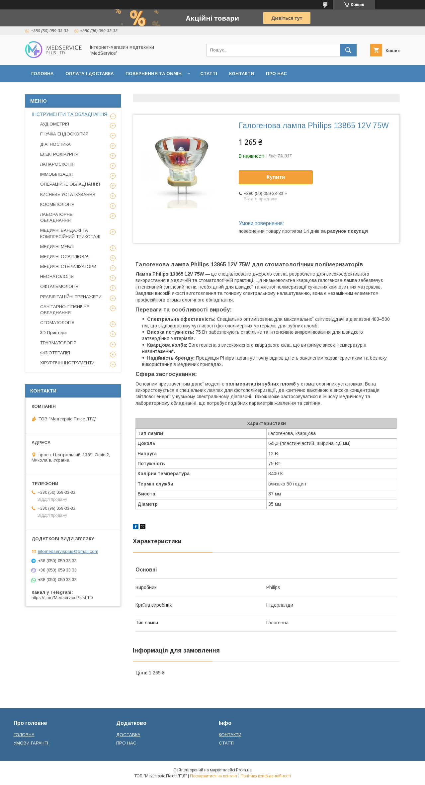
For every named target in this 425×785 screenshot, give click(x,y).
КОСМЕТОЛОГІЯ (57, 204)
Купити (276, 177)
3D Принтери (53, 332)
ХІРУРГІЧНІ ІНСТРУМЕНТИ (67, 362)
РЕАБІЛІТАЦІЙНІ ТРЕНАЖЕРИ (71, 296)
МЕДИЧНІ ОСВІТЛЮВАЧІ (65, 256)
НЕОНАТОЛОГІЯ (57, 276)
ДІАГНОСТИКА (55, 144)
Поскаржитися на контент (213, 776)
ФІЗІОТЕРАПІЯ (55, 352)
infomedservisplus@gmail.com (68, 551)
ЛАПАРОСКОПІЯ (57, 164)
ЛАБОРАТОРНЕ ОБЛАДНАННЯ (56, 217)
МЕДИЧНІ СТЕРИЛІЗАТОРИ (68, 266)
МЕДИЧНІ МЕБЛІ (57, 246)
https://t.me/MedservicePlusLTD (62, 597)
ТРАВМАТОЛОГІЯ (58, 342)
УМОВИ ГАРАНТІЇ (32, 743)
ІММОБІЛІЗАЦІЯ (56, 174)
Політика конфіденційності (265, 776)
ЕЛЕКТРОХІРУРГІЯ (59, 154)
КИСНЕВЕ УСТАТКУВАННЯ (67, 194)
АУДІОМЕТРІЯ (54, 124)
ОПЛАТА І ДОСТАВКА (89, 73)
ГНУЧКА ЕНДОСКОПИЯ (64, 133)
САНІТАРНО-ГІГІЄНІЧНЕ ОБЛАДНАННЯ (64, 309)
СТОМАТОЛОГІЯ (57, 322)
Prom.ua (244, 770)
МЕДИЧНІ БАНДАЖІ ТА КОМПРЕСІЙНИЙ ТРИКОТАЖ (70, 233)
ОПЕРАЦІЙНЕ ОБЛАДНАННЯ (70, 184)
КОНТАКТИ (241, 73)
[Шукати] (348, 50)
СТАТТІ (208, 73)
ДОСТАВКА (128, 734)
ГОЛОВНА (42, 73)
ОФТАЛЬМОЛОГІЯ (59, 286)
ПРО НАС (276, 73)
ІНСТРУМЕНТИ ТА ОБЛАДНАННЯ (69, 114)
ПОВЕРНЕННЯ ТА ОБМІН (154, 73)
